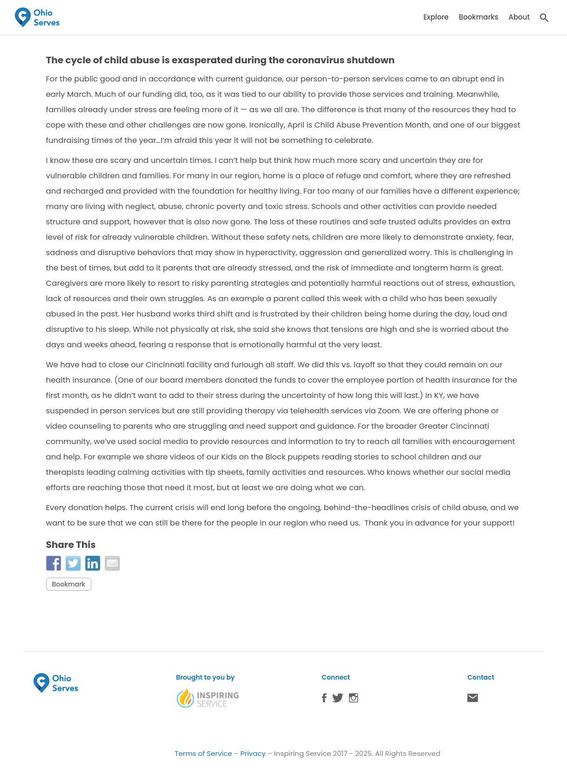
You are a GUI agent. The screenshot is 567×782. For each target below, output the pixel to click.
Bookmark (69, 584)
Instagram (353, 700)
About (519, 17)
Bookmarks (479, 17)
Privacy (253, 753)
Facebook (324, 700)
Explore (436, 17)
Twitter (337, 700)
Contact (472, 700)
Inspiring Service (302, 753)
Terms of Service (203, 753)
